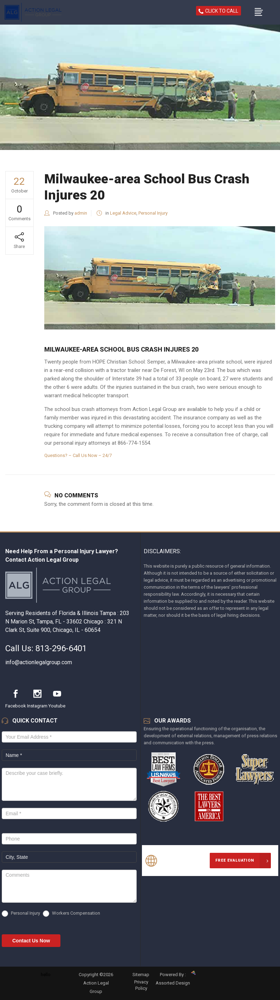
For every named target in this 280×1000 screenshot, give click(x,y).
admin (80, 213)
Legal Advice (123, 213)
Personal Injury (153, 213)
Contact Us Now (31, 940)
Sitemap (140, 974)
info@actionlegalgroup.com (38, 662)
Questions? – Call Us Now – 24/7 (78, 455)
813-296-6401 (61, 648)
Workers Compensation (71, 913)
